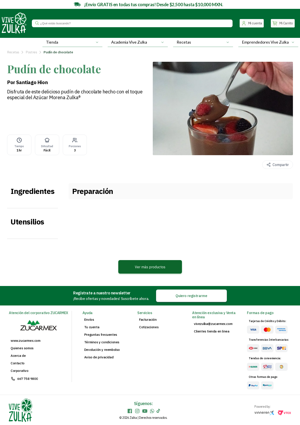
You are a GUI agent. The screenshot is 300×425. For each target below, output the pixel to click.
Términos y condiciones (101, 342)
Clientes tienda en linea (211, 331)
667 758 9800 (27, 379)
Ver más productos (150, 267)
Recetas (13, 52)
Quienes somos (22, 348)
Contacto (18, 363)
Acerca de (18, 356)
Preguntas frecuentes (100, 335)
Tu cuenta (91, 327)
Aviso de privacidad (98, 357)
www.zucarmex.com (25, 341)
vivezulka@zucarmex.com (213, 324)
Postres (31, 52)
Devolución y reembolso (102, 350)
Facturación (148, 320)
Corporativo (20, 371)
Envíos (89, 320)
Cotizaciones (149, 327)
